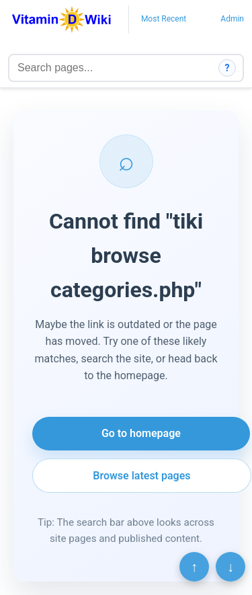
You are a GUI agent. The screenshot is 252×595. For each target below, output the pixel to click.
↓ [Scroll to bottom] (230, 566)
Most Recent (163, 19)
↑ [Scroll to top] (194, 566)
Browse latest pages (141, 475)
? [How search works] (227, 68)
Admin (232, 19)
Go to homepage (141, 433)
